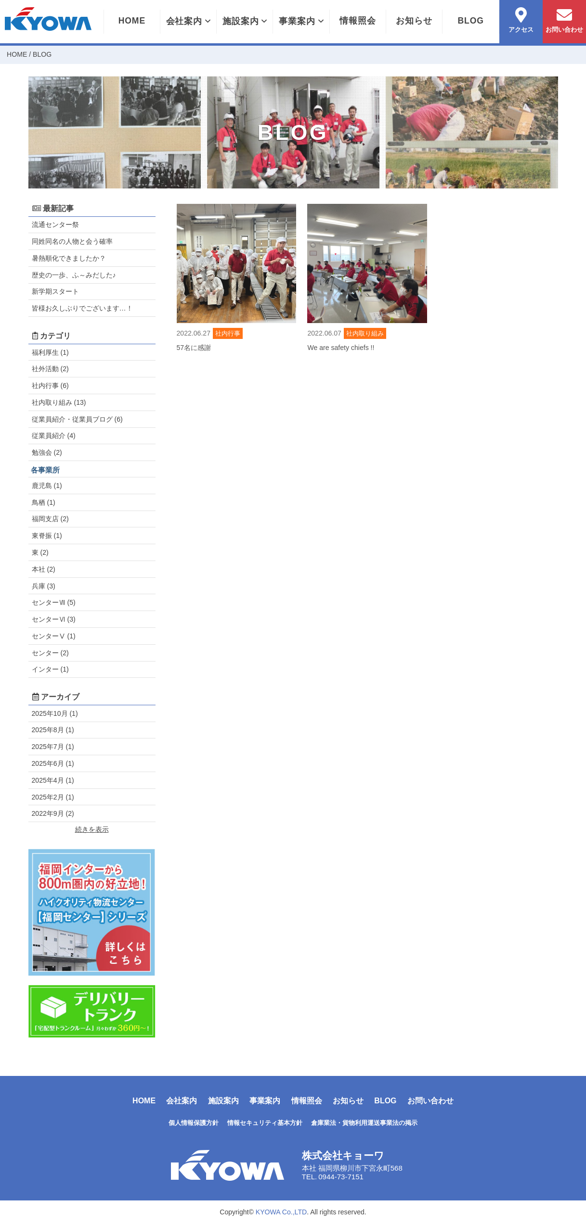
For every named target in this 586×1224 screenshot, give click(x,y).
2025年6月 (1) (53, 763)
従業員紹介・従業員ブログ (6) (77, 419)
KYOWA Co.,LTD (281, 1212)
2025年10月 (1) (55, 713)
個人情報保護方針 (194, 1122)
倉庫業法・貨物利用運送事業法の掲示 (364, 1122)
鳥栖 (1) (43, 502)
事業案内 (301, 21)
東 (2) (40, 552)
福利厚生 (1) (50, 352)
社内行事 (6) (50, 385)
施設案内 (244, 21)
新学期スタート (55, 291)
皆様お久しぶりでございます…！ (82, 308)
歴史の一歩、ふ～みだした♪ (74, 275)
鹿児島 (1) (47, 485)
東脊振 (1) (47, 535)
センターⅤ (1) (54, 636)
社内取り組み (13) (59, 402)
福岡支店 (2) (50, 519)
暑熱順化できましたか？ (69, 258)
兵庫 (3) (43, 586)
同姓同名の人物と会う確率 (72, 241)
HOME (131, 20)
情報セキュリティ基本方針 (264, 1122)
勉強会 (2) (47, 452)
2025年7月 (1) (53, 746)
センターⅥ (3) (54, 619)
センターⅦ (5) (54, 602)
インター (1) (50, 669)
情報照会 (357, 20)
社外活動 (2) (50, 369)
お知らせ (414, 20)
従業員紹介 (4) (54, 435)
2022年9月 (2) (53, 813)
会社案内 (188, 21)
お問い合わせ (430, 1101)
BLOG (470, 20)
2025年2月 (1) (53, 797)
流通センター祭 (55, 224)
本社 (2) (43, 569)
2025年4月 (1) (53, 780)
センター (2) (50, 653)
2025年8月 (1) (53, 730)
